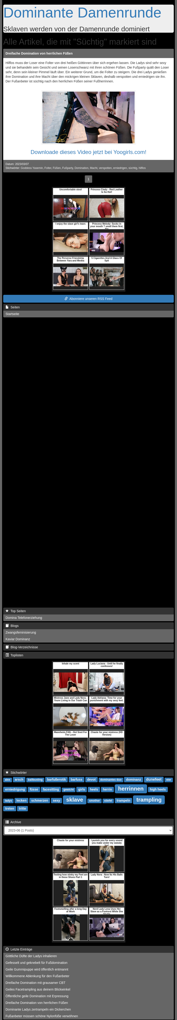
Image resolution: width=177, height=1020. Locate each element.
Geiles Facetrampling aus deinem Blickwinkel (38, 989)
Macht (93, 168)
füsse (34, 789)
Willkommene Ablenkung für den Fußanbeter (37, 976)
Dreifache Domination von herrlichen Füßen (39, 53)
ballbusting (35, 779)
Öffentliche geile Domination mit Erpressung (37, 996)
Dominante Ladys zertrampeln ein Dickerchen (38, 1009)
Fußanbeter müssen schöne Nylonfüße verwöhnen (42, 1016)
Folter (47, 168)
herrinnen (131, 788)
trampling (149, 800)
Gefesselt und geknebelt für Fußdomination (37, 963)
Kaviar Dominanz (18, 639)
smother (94, 800)
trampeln (123, 800)
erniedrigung (15, 789)
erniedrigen (120, 168)
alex (7, 779)
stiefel (108, 800)
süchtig (132, 168)
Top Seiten (16, 611)
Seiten (13, 307)
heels (94, 789)
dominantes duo (111, 779)
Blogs (12, 626)
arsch (19, 779)
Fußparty (67, 168)
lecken (21, 800)
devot (91, 779)
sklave (74, 800)
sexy (56, 800)
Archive (13, 822)
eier (168, 779)
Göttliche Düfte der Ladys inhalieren (31, 956)
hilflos (142, 168)
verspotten (105, 168)
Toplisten (14, 655)
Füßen (57, 168)
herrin (107, 789)
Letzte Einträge (19, 949)
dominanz (133, 779)
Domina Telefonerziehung (24, 618)
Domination (81, 168)
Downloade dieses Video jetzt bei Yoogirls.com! (89, 152)
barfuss (77, 779)
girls (81, 789)
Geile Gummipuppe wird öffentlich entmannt (37, 969)
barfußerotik (56, 779)
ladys (8, 800)
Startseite (12, 314)
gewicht (68, 789)
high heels (158, 789)
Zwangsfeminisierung (21, 632)
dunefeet (154, 779)
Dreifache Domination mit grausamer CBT (35, 983)
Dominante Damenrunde (82, 12)
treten (9, 808)
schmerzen (39, 800)
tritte (22, 808)
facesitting (51, 789)
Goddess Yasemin (32, 168)
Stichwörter (16, 772)
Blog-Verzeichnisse (22, 647)
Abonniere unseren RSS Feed (88, 299)
